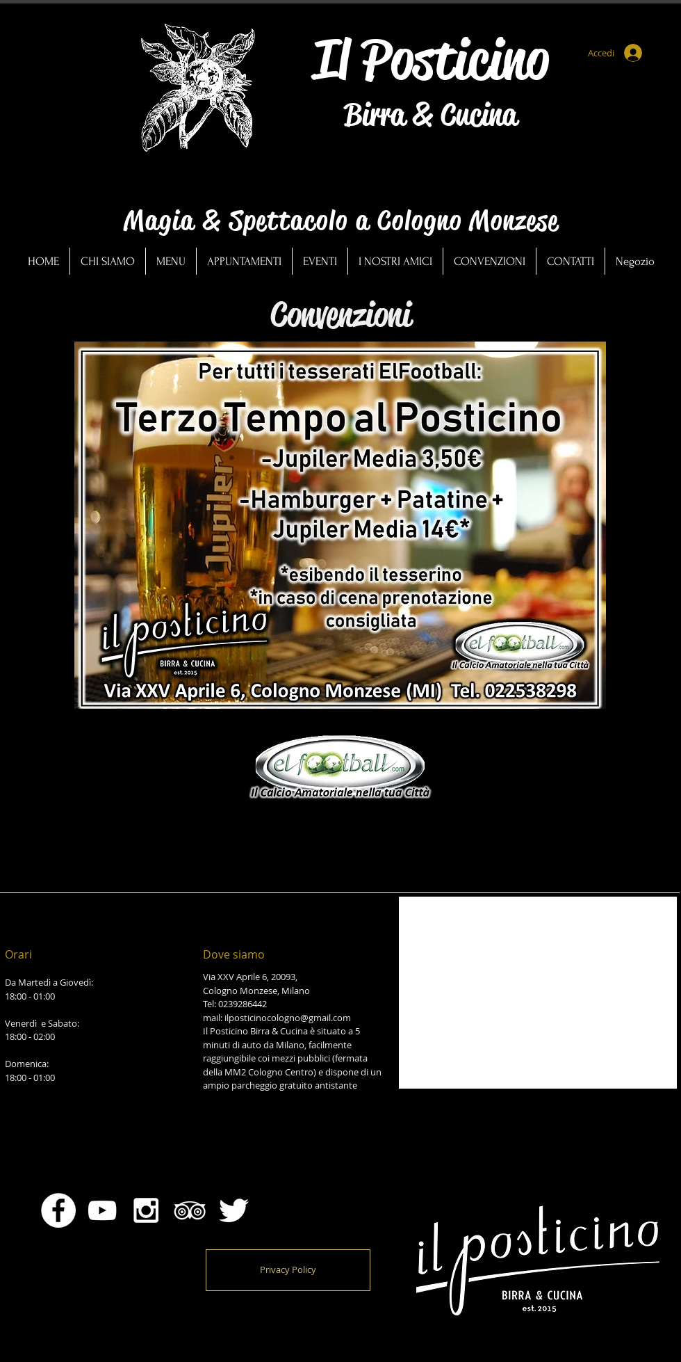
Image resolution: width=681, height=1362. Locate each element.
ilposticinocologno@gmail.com (287, 1017)
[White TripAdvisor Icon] (189, 1210)
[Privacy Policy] (288, 1270)
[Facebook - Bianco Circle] (58, 1210)
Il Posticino (431, 59)
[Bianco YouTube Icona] (102, 1210)
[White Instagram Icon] (146, 1210)
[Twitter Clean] (233, 1210)
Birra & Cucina (430, 115)
